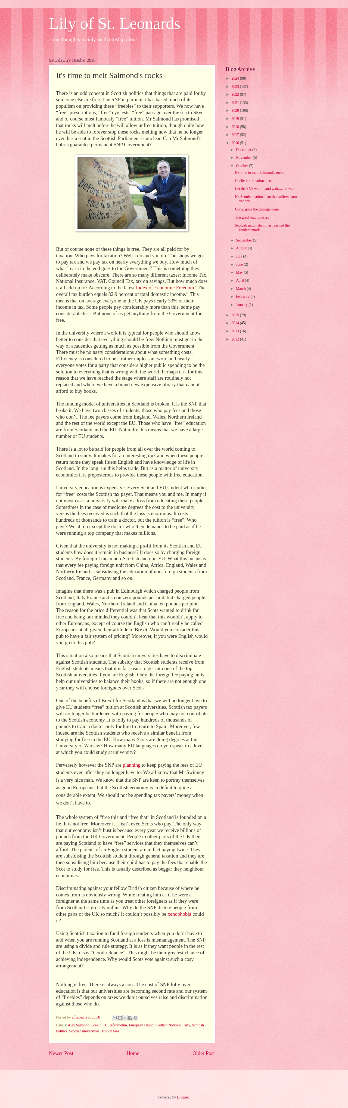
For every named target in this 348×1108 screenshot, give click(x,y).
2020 (235, 111)
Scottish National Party (173, 1025)
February (243, 297)
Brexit (96, 1025)
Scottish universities (84, 1031)
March (241, 289)
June (240, 264)
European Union (141, 1025)
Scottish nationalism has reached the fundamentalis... (262, 227)
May (240, 272)
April (240, 280)
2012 (235, 339)
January (242, 305)
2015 (235, 315)
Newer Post (61, 1053)
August (242, 248)
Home (132, 1053)
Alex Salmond (78, 1025)
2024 (235, 78)
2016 (235, 143)
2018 (235, 127)
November (244, 158)
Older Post (203, 1053)
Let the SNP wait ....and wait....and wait (264, 189)
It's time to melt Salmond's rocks (259, 173)
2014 (235, 323)
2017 (235, 135)
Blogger (183, 1097)
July (239, 256)
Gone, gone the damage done (257, 209)
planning (131, 765)
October (242, 166)
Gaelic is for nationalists (253, 181)
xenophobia (179, 914)
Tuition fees (110, 1031)
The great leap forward (252, 217)
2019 (235, 119)
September (244, 240)
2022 (235, 94)
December (244, 150)
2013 (235, 331)
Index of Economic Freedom (165, 287)
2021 (235, 103)
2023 (235, 87)
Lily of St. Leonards (114, 23)
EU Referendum (114, 1025)
